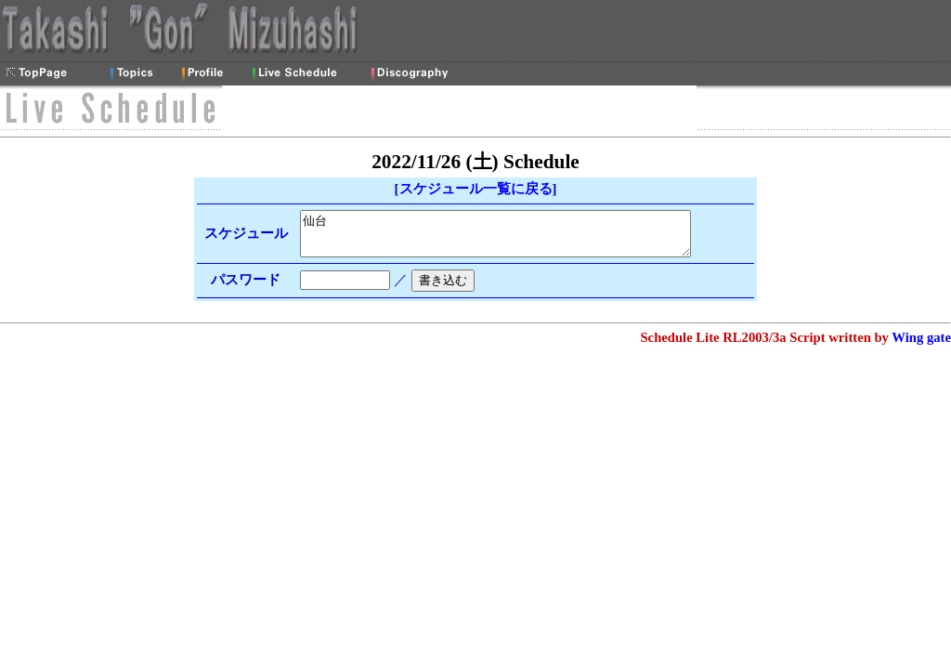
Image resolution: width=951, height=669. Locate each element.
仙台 (510, 238)
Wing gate (921, 345)
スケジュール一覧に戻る (476, 188)
